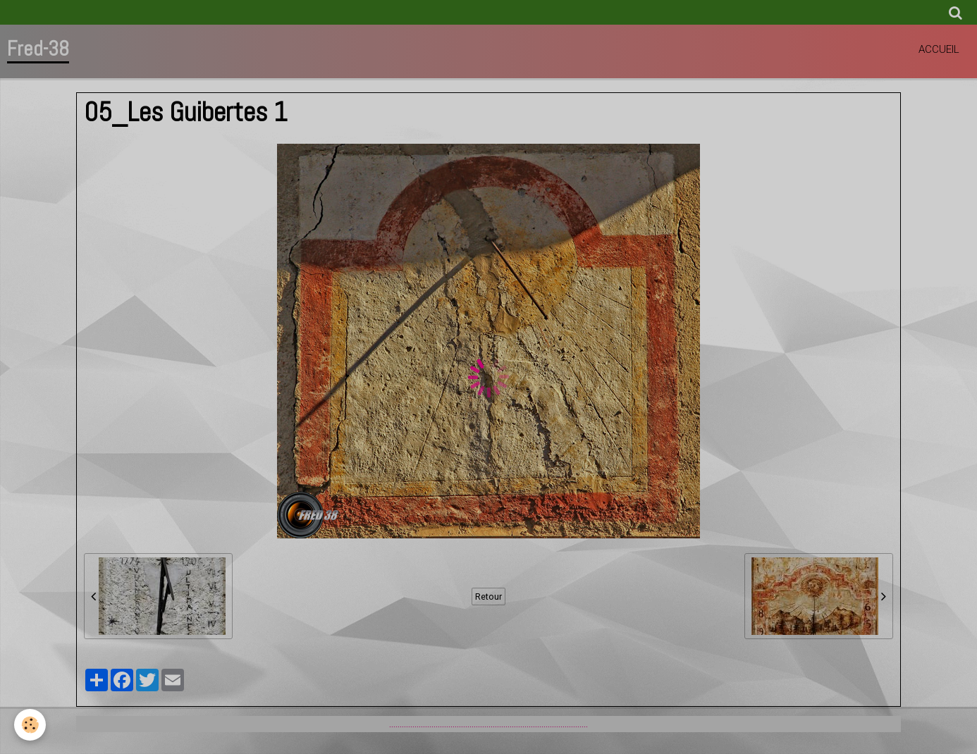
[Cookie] (30, 725)
